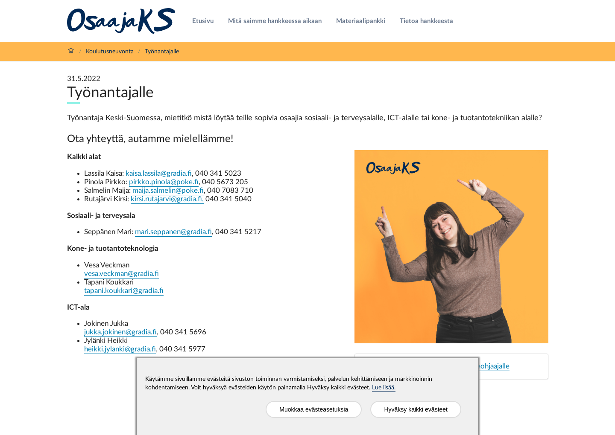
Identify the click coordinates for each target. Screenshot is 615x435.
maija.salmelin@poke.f (168, 190)
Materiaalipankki (360, 21)
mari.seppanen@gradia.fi (173, 231)
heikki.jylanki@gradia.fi (120, 349)
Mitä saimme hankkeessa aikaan (275, 21)
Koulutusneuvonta (110, 52)
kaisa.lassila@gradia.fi (159, 173)
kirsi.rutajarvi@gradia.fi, (167, 199)
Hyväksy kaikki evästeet (416, 409)
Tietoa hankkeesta (426, 21)
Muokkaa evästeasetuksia (313, 409)
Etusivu (203, 21)
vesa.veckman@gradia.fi (121, 273)
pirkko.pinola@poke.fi (164, 182)
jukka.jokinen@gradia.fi (120, 332)
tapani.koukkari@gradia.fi (124, 290)
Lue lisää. (383, 388)
